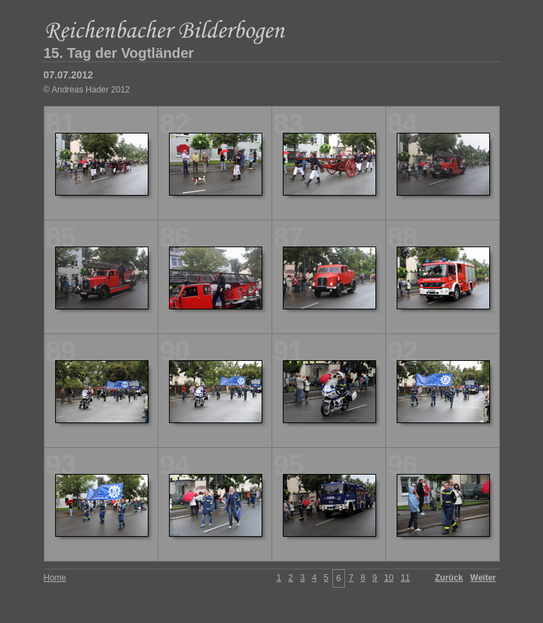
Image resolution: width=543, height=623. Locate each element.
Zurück (449, 578)
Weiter (483, 578)
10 (388, 578)
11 (405, 578)
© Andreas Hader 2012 (87, 90)
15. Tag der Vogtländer (119, 53)
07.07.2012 (68, 75)
